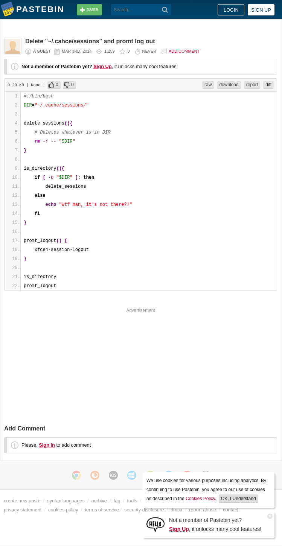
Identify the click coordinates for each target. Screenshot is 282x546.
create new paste (22, 500)
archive (99, 500)
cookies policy (63, 510)
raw (208, 84)
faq (117, 500)
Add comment (184, 51)
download (228, 84)
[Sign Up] (155, 524)
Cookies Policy (200, 498)
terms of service (102, 510)
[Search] (165, 9)
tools (132, 500)
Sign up (261, 10)
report (252, 84)
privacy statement (22, 510)
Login (231, 10)
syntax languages (66, 500)
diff (268, 84)
